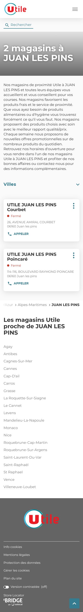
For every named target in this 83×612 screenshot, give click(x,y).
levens (41, 413)
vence (41, 480)
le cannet (41, 406)
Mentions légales (17, 555)
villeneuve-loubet (41, 487)
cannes (41, 369)
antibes (41, 354)
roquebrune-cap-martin (41, 443)
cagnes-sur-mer (41, 361)
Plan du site (13, 578)
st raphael (41, 472)
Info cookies (13, 547)
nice (41, 435)
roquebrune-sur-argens (41, 450)
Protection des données (22, 563)
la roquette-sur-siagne (41, 398)
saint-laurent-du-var (41, 457)
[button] (75, 9)
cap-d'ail (41, 376)
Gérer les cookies (17, 570)
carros (41, 383)
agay (41, 347)
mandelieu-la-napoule (41, 420)
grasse (41, 391)
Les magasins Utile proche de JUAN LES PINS (34, 326)
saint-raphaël (41, 465)
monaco (41, 428)
